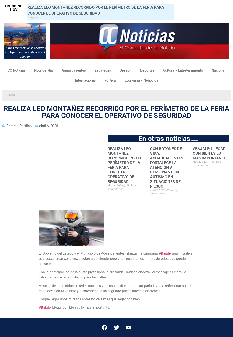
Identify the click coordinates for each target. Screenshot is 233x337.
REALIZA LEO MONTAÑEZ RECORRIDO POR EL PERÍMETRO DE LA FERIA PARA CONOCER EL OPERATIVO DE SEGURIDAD (125, 165)
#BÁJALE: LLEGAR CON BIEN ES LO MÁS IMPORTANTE (209, 153)
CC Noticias (16, 70)
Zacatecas (103, 70)
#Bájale (165, 253)
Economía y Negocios (141, 80)
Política (110, 80)
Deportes (147, 70)
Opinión (126, 70)
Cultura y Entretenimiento (183, 70)
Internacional (85, 80)
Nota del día (43, 70)
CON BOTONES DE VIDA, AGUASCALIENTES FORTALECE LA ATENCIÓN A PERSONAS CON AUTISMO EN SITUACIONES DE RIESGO (166, 167)
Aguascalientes (74, 70)
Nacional (218, 70)
